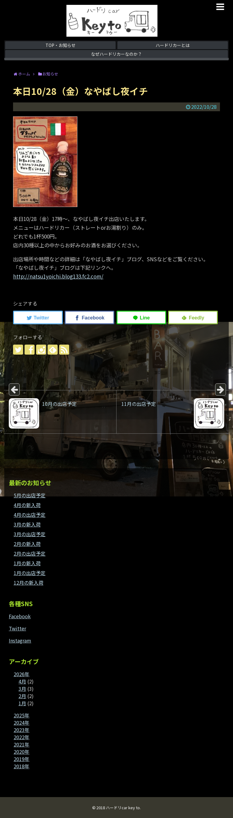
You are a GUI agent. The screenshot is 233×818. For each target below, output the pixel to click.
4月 (22, 681)
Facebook (20, 616)
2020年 (21, 751)
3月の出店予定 (30, 534)
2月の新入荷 (27, 543)
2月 (22, 695)
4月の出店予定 (30, 514)
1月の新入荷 (27, 563)
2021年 (21, 744)
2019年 (21, 759)
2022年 (21, 737)
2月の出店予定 (30, 553)
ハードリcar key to (123, 807)
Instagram (20, 640)
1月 (22, 703)
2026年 (21, 674)
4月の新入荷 (27, 505)
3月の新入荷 (27, 524)
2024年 (21, 722)
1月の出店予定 (30, 572)
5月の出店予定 (30, 495)
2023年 (21, 729)
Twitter (17, 628)
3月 (22, 688)
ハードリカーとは (173, 45)
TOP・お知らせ (61, 45)
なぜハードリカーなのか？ (116, 54)
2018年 (21, 766)
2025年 (21, 715)
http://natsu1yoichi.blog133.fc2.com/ (58, 276)
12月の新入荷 (28, 582)
